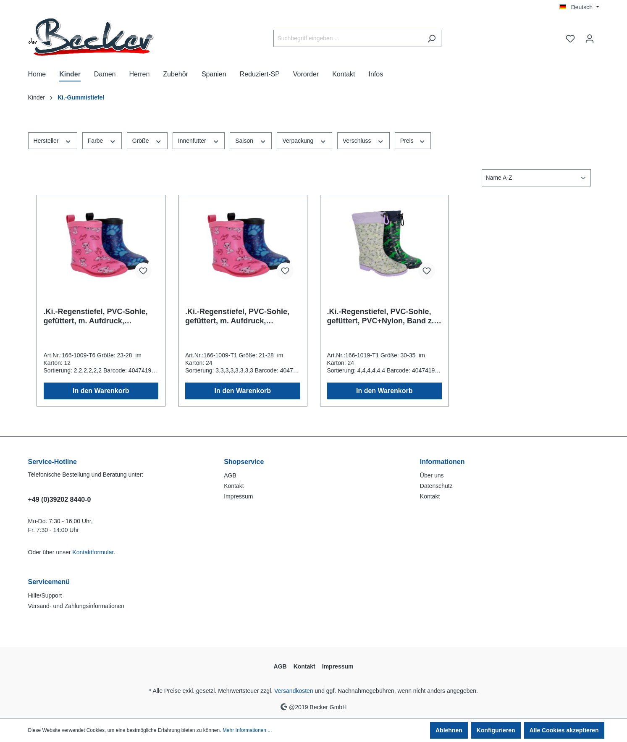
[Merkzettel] (570, 39)
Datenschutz (436, 485)
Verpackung (304, 140)
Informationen (442, 461)
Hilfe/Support (45, 595)
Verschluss (363, 140)
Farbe (102, 140)
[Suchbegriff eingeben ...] (347, 38)
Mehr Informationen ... (247, 730)
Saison (250, 140)
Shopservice (244, 461)
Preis (412, 140)
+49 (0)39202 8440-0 (59, 499)
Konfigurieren (496, 730)
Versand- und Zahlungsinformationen (76, 606)
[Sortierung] (536, 177)
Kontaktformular (92, 552)
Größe (147, 140)
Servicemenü (49, 581)
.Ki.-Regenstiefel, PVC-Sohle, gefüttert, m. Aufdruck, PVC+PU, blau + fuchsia (96, 316)
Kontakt (234, 485)
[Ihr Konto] (589, 39)
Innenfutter (198, 140)
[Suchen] (431, 38)
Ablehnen (448, 730)
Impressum (238, 496)
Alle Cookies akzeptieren (564, 730)
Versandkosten (293, 690)
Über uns (432, 475)
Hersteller (53, 140)
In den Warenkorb (101, 390)
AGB (230, 475)
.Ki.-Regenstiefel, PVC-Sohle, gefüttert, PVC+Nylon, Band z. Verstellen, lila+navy (380, 316)
